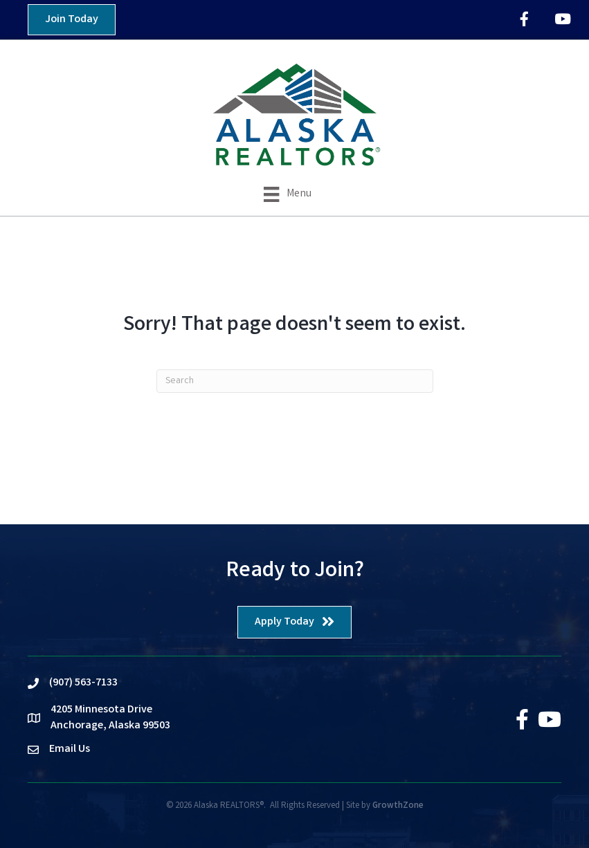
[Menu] (287, 194)
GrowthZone (398, 806)
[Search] (294, 381)
